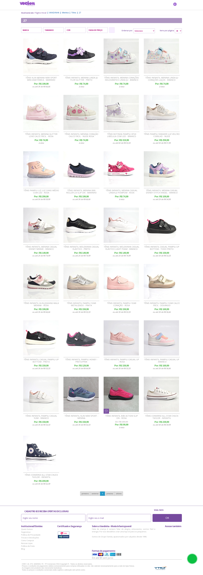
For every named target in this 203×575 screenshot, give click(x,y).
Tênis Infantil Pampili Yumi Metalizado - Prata (81, 304)
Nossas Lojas (27, 543)
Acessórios (108, 5)
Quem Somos (27, 529)
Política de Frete (28, 546)
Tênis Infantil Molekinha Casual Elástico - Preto (81, 248)
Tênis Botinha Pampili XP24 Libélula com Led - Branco (121, 135)
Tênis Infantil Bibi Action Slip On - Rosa (121, 417)
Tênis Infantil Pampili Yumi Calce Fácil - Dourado (162, 304)
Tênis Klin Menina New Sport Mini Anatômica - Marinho (41, 79)
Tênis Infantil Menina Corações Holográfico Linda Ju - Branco (121, 79)
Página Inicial (40, 12)
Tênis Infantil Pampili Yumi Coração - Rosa (121, 304)
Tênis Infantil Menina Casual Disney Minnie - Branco (41, 248)
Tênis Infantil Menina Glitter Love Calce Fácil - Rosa (41, 135)
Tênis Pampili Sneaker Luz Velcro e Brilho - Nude (162, 135)
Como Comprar (27, 540)
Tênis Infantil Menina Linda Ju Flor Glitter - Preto (81, 79)
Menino (74, 5)
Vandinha (54, 12)
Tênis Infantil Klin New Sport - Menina (81, 417)
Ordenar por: (127, 30)
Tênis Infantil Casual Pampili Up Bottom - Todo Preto (161, 248)
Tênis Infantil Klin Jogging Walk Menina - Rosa (41, 304)
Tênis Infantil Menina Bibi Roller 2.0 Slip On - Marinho (81, 191)
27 (80, 12)
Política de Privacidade (30, 535)
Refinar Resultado (112, 30)
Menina (63, 5)
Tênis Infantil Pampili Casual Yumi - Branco (41, 417)
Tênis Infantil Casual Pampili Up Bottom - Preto (41, 360)
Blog (23, 549)
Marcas (121, 5)
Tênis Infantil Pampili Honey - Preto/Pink (81, 360)
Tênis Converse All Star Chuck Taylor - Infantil (161, 417)
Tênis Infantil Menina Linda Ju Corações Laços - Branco (161, 79)
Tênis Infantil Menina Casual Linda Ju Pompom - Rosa (121, 191)
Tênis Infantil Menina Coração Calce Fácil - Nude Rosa (81, 135)
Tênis (73, 12)
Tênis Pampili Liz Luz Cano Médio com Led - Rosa (41, 191)
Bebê (97, 5)
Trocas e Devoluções (30, 537)
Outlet (132, 5)
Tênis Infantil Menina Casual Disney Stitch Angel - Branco (162, 191)
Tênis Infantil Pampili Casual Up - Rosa (121, 360)
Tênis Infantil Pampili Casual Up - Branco (161, 360)
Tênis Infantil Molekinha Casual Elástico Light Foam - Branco (121, 248)
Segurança (25, 532)
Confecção (86, 5)
